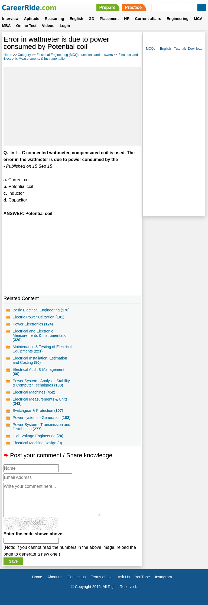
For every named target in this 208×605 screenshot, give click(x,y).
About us (54, 577)
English (76, 18)
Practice (133, 7)
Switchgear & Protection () (38, 410)
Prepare (107, 7)
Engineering (177, 18)
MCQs (150, 49)
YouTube (142, 577)
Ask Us (124, 577)
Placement (109, 18)
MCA (198, 18)
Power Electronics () (33, 324)
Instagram (163, 577)
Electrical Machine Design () (37, 443)
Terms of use (101, 577)
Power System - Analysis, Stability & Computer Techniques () (41, 383)
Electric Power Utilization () (38, 317)
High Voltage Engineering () (38, 436)
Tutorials (180, 49)
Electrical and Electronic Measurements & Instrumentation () (41, 335)
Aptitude (31, 18)
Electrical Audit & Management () (38, 371)
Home (8, 55)
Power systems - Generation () (41, 417)
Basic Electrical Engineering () (41, 310)
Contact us (76, 577)
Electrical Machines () (34, 392)
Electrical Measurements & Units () (40, 401)
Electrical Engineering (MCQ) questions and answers (75, 55)
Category (24, 55)
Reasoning (54, 18)
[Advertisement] (72, 106)
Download (195, 49)
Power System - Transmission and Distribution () (41, 426)
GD (91, 18)
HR (126, 18)
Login (65, 25)
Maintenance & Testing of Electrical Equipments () (42, 349)
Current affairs (148, 18)
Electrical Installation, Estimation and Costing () (40, 360)
